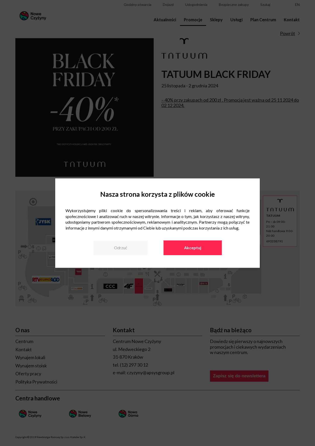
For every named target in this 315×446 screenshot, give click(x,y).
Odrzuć (120, 247)
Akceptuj (192, 247)
